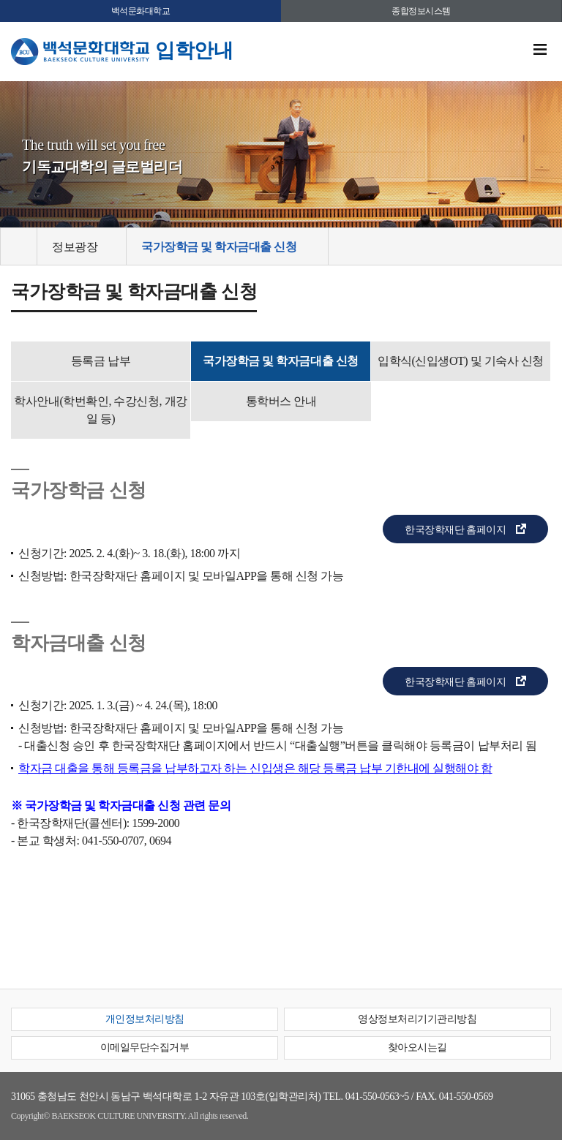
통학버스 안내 (281, 401)
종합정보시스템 (421, 11)
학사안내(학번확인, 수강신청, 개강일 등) (100, 410)
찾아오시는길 (417, 1047)
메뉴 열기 (540, 50)
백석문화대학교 (141, 11)
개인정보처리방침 (144, 1018)
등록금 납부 (100, 361)
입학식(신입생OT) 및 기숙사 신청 (461, 361)
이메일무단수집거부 (145, 1047)
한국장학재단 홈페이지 (455, 529)
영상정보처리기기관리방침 (417, 1018)
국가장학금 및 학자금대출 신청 (280, 361)
